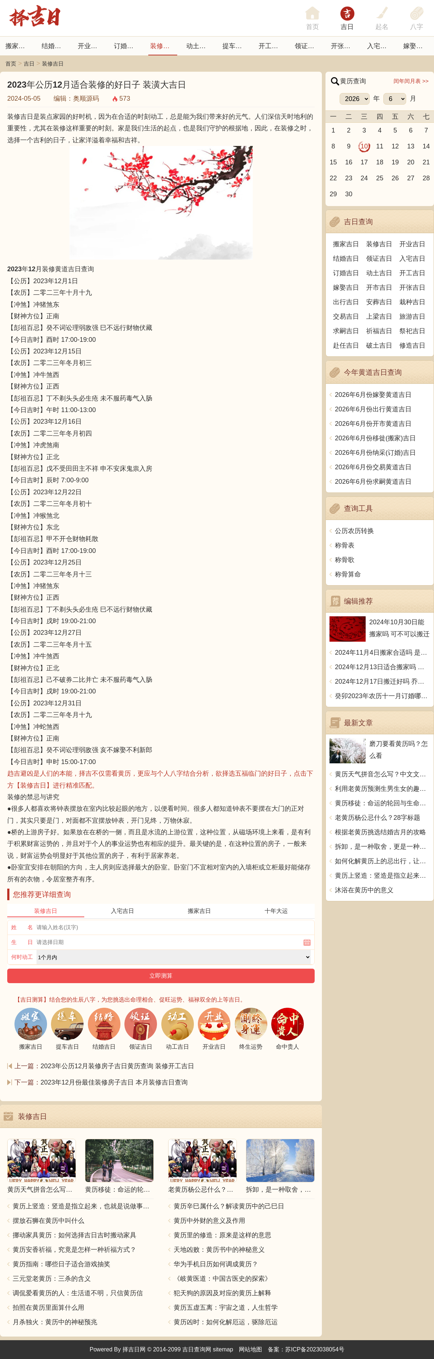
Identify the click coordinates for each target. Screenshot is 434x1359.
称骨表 (344, 545)
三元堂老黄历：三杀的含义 (52, 1278)
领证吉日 (308, 46)
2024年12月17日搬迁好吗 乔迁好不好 (382, 681)
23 (348, 178)
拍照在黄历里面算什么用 (48, 1307)
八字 (416, 26)
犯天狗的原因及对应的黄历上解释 (222, 1293)
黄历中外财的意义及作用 (209, 1220)
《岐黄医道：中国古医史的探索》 (222, 1278)
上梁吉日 (379, 316)
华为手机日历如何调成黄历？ (216, 1264)
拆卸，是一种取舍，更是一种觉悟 (382, 846)
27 (410, 178)
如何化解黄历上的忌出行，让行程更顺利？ (382, 861)
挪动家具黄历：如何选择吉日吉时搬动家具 (74, 1235)
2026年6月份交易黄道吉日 (373, 467)
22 (333, 178)
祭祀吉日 (412, 331)
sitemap (223, 1349)
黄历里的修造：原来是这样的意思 (222, 1235)
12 (395, 146)
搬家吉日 (18, 46)
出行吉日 (346, 302)
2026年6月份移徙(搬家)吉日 (375, 438)
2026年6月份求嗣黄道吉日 (373, 481)
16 (348, 162)
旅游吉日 (412, 316)
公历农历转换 (354, 530)
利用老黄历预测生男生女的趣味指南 (382, 788)
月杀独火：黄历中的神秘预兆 (55, 1322)
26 (395, 178)
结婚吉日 (55, 46)
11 (379, 146)
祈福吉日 (379, 331)
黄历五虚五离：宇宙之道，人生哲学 (226, 1307)
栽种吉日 (412, 302)
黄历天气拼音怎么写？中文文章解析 (382, 774)
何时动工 (22, 957)
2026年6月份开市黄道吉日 (373, 423)
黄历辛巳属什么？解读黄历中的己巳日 (229, 1206)
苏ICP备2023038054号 (315, 1349)
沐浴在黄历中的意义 (364, 890)
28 (426, 178)
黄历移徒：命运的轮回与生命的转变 (382, 803)
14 (426, 146)
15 (333, 162)
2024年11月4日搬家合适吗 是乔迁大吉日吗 (382, 652)
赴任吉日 (346, 345)
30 (348, 194)
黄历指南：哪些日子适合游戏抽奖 (61, 1264)
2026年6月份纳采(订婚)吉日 (375, 452)
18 (379, 162)
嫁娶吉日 (416, 46)
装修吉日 (163, 46)
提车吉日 (235, 46)
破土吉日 (379, 345)
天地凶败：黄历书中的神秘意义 (219, 1249)
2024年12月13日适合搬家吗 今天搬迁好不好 (382, 667)
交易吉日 (346, 316)
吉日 (347, 26)
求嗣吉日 (346, 331)
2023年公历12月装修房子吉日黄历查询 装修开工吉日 (117, 1066)
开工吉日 (272, 46)
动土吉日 (199, 46)
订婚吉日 (127, 46)
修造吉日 (412, 345)
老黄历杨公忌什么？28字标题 (377, 817)
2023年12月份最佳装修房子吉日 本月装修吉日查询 (114, 1082)
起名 (381, 26)
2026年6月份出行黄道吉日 (373, 409)
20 (410, 162)
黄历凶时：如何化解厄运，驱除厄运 (226, 1322)
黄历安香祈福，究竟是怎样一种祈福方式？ (74, 1249)
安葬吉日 (379, 302)
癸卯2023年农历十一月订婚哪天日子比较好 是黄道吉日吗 (382, 696)
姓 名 (22, 927)
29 (333, 194)
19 (395, 162)
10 (364, 146)
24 (364, 178)
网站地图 (250, 1349)
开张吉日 (412, 287)
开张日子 (344, 46)
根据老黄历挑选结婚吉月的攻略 (380, 832)
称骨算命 (348, 574)
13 (410, 146)
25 (379, 178)
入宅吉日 (380, 46)
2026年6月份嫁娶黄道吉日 (373, 394)
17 (364, 162)
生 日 (22, 942)
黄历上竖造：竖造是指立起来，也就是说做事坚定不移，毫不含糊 (83, 1206)
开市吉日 (379, 287)
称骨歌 (344, 559)
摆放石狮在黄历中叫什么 (48, 1220)
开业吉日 (91, 46)
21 (426, 162)
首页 (10, 63)
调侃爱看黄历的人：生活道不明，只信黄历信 (78, 1293)
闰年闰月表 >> (411, 81)
